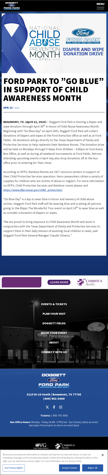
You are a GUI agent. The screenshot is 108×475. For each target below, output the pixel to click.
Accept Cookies (69, 467)
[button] (100, 6)
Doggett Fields (54, 323)
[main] (54, 134)
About (54, 342)
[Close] (102, 455)
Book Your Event (54, 333)
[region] (54, 462)
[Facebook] (54, 407)
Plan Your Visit (54, 314)
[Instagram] (60, 407)
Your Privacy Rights (14, 467)
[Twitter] (47, 407)
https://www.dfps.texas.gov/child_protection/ (32, 190)
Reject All (92, 467)
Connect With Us (54, 352)
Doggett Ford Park (11, 6)
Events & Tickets (54, 304)
